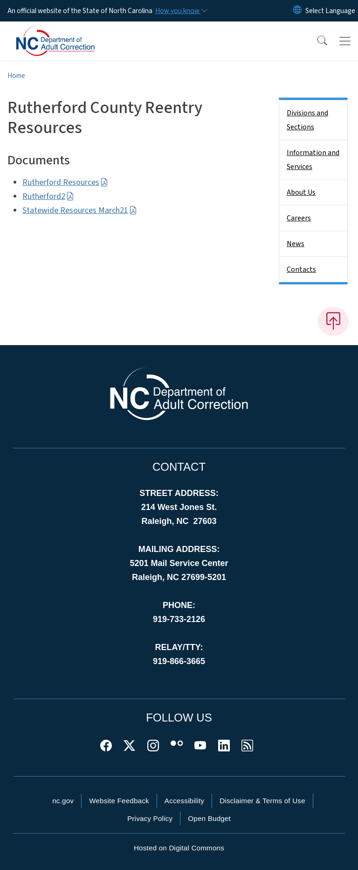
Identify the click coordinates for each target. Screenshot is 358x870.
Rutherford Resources (65, 182)
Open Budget (209, 818)
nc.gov (63, 801)
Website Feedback (119, 801)
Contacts (301, 269)
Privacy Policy (149, 818)
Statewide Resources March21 (79, 210)
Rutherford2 (48, 196)
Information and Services (313, 160)
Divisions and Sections (307, 120)
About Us (301, 192)
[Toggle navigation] (345, 41)
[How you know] (181, 11)
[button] (316, 41)
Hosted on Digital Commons (179, 848)
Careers (299, 218)
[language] (330, 11)
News (295, 244)
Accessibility (184, 801)
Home (16, 76)
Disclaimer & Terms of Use (262, 801)
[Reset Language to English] (297, 11)
